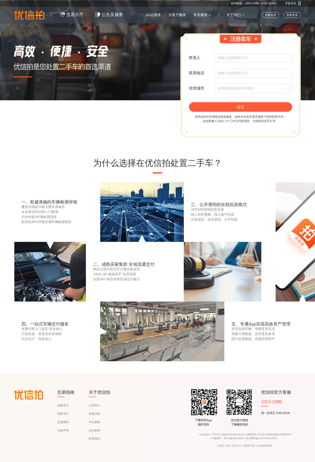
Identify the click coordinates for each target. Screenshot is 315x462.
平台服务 (94, 422)
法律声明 (63, 430)
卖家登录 (292, 15)
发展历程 (94, 413)
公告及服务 (112, 14)
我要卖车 (63, 405)
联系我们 (94, 438)
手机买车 (290, 3)
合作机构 (94, 430)
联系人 (194, 58)
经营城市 (196, 88)
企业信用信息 (264, 445)
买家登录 (270, 15)
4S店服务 (153, 15)
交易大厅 (75, 14)
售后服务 (200, 15)
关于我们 (233, 15)
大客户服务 (177, 15)
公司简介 (94, 405)
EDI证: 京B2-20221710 (229, 445)
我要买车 (63, 413)
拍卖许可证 (249, 445)
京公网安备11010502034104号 (261, 438)
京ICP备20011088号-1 (235, 438)
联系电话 (196, 73)
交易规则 (63, 422)
